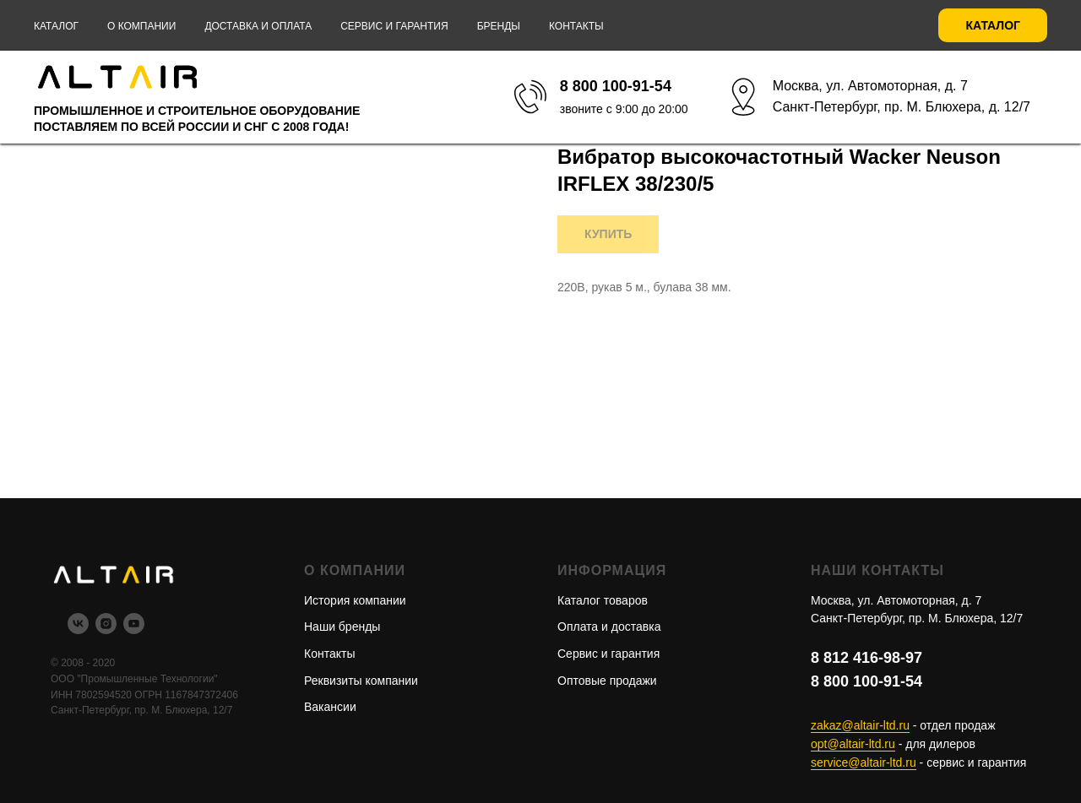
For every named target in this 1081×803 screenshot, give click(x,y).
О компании (141, 26)
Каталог (56, 26)
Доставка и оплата (258, 26)
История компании (355, 600)
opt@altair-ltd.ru (853, 744)
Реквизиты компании (361, 680)
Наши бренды (342, 626)
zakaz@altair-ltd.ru (860, 725)
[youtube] (133, 629)
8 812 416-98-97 (866, 657)
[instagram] (106, 629)
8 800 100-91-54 (866, 681)
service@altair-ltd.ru (863, 762)
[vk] (78, 629)
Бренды (498, 26)
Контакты (576, 26)
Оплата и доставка (608, 626)
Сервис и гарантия (394, 26)
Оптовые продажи (607, 680)
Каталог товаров (602, 600)
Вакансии (330, 706)
